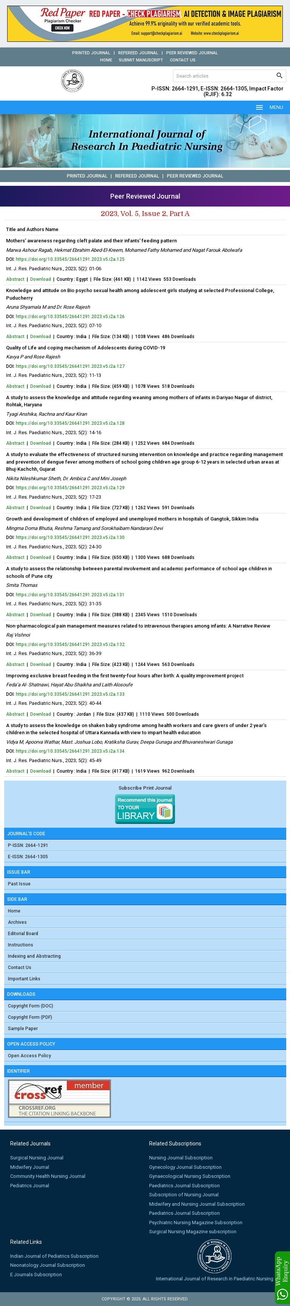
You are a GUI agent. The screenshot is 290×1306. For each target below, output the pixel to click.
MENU (269, 107)
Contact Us (183, 60)
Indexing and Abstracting (34, 956)
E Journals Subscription (36, 1274)
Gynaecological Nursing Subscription (189, 1176)
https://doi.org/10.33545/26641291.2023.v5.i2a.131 (70, 594)
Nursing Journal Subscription (181, 1158)
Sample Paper (23, 1028)
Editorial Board (23, 933)
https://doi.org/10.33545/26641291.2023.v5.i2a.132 (70, 644)
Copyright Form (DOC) (30, 1006)
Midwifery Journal (29, 1167)
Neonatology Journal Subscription (47, 1265)
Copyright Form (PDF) (30, 1017)
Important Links (24, 978)
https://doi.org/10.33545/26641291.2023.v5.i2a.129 (70, 487)
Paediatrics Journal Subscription (184, 1185)
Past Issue (19, 883)
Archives (17, 922)
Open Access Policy (29, 1055)
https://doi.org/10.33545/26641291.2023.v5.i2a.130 (70, 537)
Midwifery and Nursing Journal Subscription (197, 1204)
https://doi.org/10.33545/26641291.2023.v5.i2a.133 (70, 694)
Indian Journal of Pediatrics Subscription (54, 1256)
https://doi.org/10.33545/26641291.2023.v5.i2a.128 (70, 423)
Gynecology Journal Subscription (185, 1167)
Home (106, 60)
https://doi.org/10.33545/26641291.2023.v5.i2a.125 (70, 259)
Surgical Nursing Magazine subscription (192, 1231)
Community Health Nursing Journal (47, 1176)
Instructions (20, 945)
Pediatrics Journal (29, 1185)
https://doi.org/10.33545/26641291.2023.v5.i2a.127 (70, 366)
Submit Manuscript (141, 60)
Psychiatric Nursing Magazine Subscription (195, 1222)
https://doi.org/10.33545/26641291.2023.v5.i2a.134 (70, 751)
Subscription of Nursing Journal (184, 1194)
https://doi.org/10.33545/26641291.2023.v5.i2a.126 (70, 316)
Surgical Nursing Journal (36, 1158)
